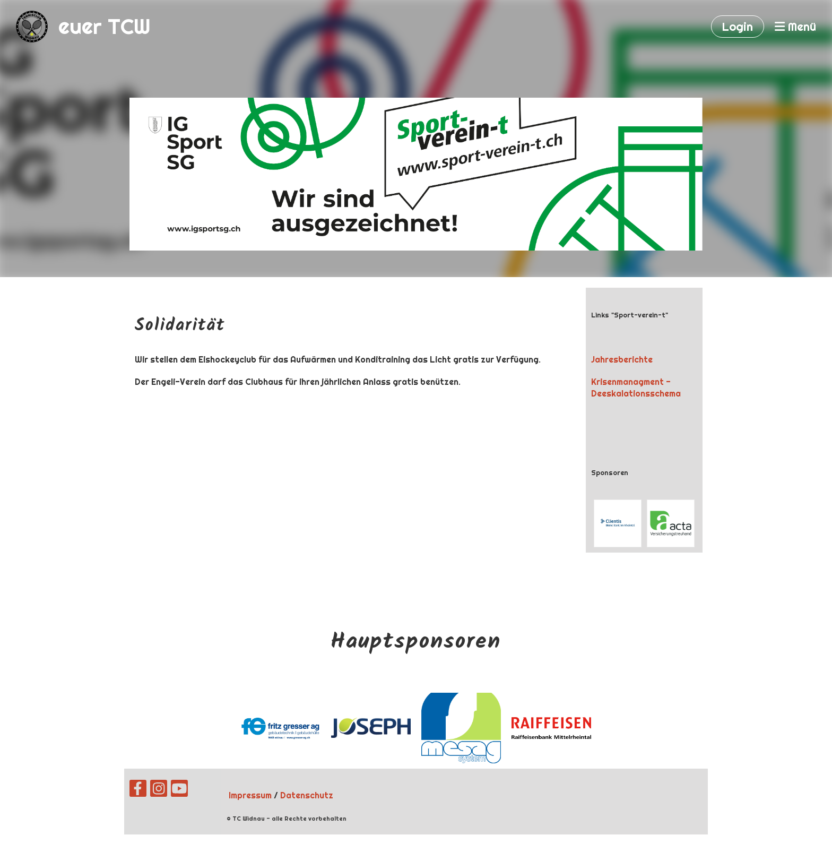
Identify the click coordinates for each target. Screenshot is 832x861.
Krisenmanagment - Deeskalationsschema (636, 387)
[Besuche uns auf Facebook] (137, 791)
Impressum (250, 795)
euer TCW (104, 26)
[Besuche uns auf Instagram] (158, 791)
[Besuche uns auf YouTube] (179, 791)
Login (737, 26)
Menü (795, 26)
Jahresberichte (622, 359)
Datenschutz (306, 795)
